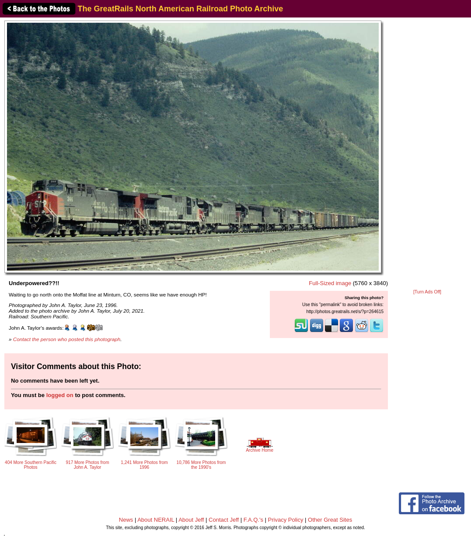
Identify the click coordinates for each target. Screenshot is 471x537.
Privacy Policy (286, 519)
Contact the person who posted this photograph (67, 339)
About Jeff (191, 519)
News (126, 519)
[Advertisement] (427, 154)
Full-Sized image (330, 283)
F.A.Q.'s (253, 519)
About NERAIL (155, 519)
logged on (59, 395)
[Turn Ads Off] (427, 291)
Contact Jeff (224, 519)
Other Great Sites (330, 519)
